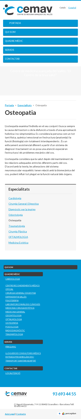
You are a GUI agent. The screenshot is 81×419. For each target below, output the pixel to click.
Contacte (21, 414)
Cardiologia (15, 198)
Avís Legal (10, 414)
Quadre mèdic (14, 40)
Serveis (9, 49)
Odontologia (16, 214)
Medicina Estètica (18, 242)
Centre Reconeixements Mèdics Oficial (22, 287)
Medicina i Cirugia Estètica (19, 308)
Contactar (12, 58)
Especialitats (25, 105)
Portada (15, 23)
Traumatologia (17, 225)
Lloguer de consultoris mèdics (23, 353)
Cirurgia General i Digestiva (24, 203)
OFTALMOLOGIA (18, 236)
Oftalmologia (13, 319)
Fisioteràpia (12, 300)
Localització (12, 373)
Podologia (11, 327)
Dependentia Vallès (16, 297)
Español (72, 7)
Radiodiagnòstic (15, 330)
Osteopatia (15, 220)
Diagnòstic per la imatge (22, 209)
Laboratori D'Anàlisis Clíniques (22, 304)
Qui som (10, 31)
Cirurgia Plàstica (18, 231)
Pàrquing (10, 346)
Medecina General (15, 312)
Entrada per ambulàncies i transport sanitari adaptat (20, 359)
